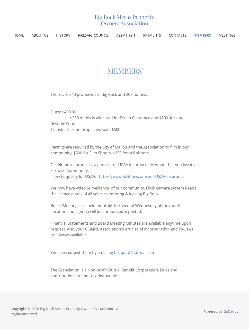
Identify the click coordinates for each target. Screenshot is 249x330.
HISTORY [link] (63, 35)
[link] (124, 24)
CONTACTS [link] (178, 35)
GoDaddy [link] (230, 311)
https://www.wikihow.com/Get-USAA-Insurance (142, 176)
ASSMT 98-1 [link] (125, 35)
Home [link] (19, 35)
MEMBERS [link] (202, 35)
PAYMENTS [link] (152, 35)
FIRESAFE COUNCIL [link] (93, 35)
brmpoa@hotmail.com (134, 252)
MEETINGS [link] (227, 35)
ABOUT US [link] (40, 35)
